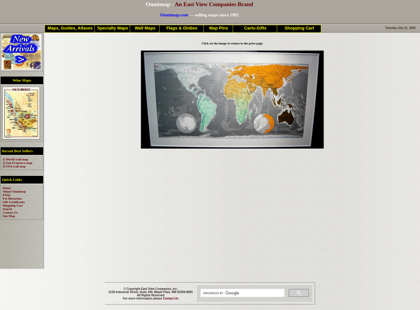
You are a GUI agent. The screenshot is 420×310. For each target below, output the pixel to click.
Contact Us (170, 298)
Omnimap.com (174, 14)
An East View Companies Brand (214, 4)
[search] (242, 293)
